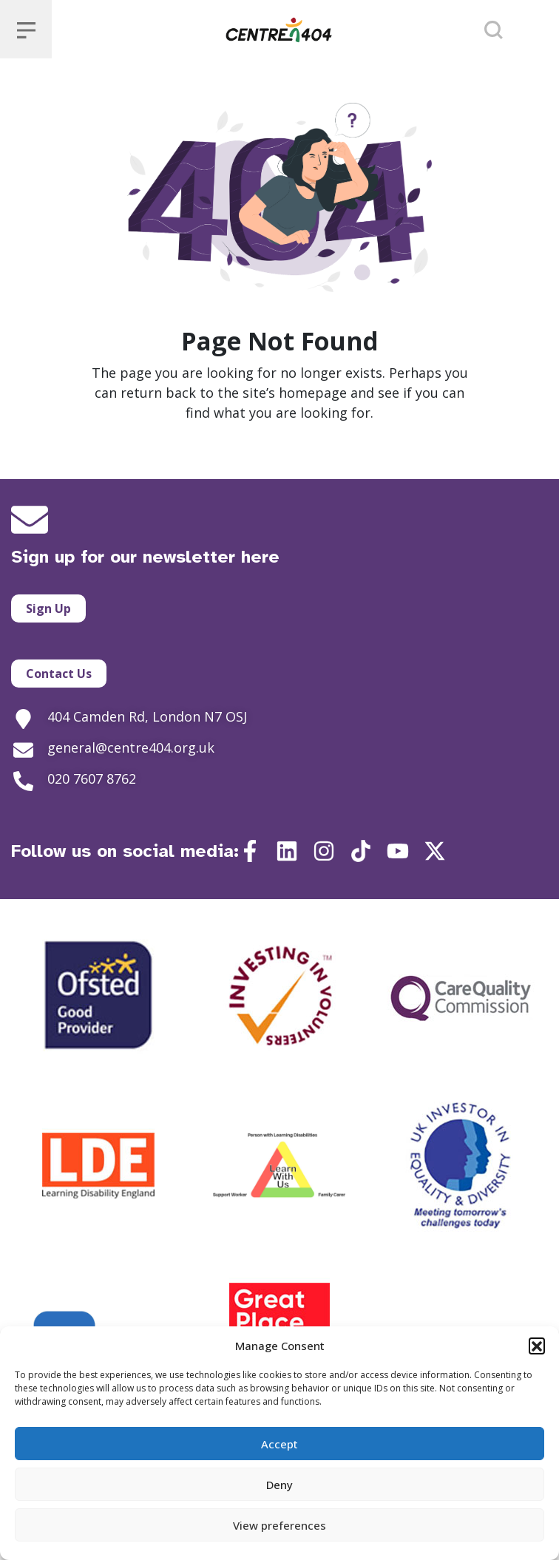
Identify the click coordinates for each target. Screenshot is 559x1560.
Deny (279, 1484)
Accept (279, 1444)
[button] (536, 1345)
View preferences (279, 1525)
